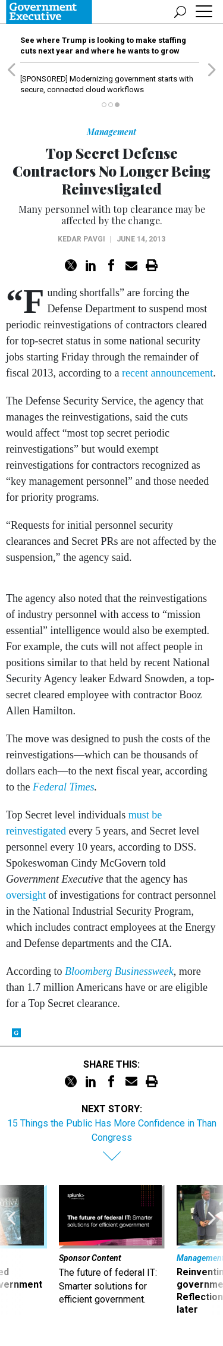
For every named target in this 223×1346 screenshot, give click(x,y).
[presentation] (11, 1250)
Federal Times (64, 787)
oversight (26, 895)
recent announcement (167, 373)
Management (111, 131)
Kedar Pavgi (81, 239)
